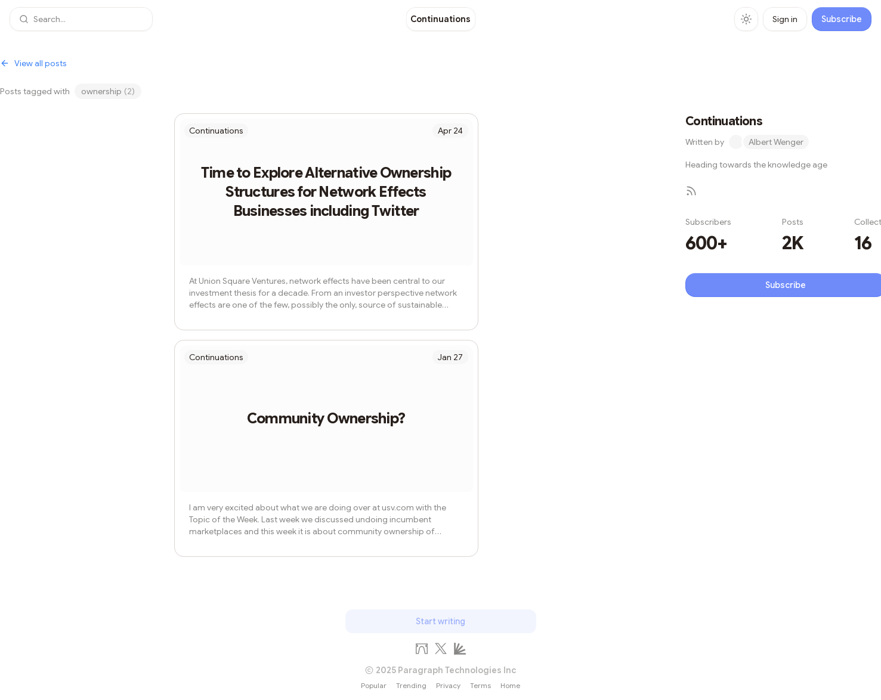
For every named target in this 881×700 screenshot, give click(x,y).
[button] (81, 19)
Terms (480, 685)
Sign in (784, 19)
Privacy (448, 685)
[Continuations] (440, 19)
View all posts (33, 63)
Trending (411, 685)
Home (510, 685)
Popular (374, 685)
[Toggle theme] (746, 19)
